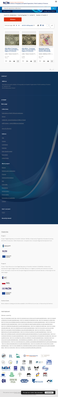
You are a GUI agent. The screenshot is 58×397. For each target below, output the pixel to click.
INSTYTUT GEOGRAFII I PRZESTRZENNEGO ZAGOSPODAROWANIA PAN (17, 330)
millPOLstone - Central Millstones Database (13, 123)
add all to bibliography (28, 25)
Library (3, 116)
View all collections (6, 128)
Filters (12, 19)
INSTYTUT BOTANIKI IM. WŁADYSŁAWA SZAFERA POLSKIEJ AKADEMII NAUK (35, 324)
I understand (49, 392)
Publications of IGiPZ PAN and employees (12, 113)
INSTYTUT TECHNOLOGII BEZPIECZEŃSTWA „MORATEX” (29, 347)
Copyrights (4, 184)
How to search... (7, 11)
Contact (4, 201)
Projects (4, 174)
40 (16, 25)
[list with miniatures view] (40, 25)
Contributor (5, 144)
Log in (3, 212)
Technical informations (7, 177)
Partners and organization (8, 171)
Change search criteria (49, 11)
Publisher (4, 148)
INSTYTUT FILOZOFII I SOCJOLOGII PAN (44, 328)
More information (39, 392)
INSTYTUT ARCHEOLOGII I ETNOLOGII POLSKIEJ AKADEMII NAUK (32, 318)
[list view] (43, 25)
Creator (4, 141)
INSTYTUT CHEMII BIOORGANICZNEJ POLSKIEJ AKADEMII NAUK (15, 326)
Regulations (5, 188)
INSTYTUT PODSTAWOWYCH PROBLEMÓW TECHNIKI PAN (37, 336)
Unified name (5, 158)
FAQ (3, 181)
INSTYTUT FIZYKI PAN (10, 347)
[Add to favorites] (6, 61)
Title (3, 138)
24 (14, 25)
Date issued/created (7, 151)
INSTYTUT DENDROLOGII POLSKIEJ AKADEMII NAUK (23, 328)
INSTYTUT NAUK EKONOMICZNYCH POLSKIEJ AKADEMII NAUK (16, 343)
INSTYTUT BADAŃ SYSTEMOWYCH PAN (29, 320)
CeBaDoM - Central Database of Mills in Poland (14, 120)
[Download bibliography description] (10, 61)
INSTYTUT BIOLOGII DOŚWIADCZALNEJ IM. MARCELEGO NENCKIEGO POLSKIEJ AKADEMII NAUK (23, 322)
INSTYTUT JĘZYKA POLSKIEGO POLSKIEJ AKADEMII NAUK (33, 332)
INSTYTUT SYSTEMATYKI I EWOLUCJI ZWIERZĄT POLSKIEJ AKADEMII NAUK (27, 338)
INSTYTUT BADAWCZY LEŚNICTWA (47, 320)
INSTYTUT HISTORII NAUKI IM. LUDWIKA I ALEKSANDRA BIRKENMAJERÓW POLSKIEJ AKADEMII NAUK (34, 341)
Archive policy (5, 191)
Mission (4, 167)
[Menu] (56, 1)
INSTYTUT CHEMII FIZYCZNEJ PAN (38, 326)
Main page (4, 104)
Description (5, 155)
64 (18, 25)
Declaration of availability (8, 198)
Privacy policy (5, 194)
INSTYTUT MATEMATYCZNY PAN (9, 318)
